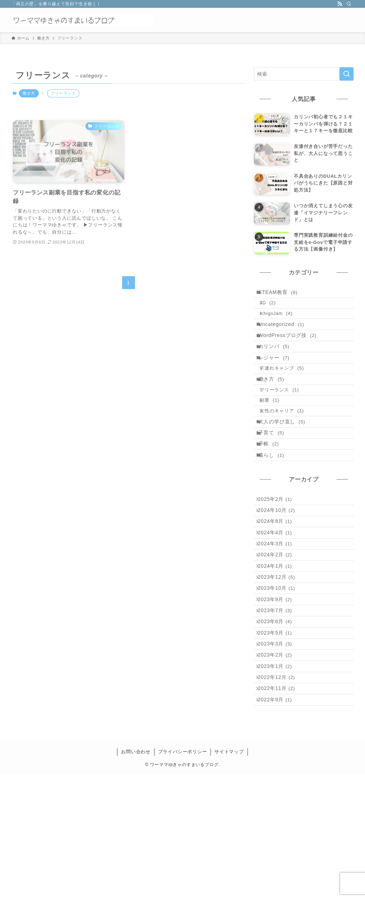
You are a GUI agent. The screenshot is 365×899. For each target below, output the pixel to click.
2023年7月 (278, 704)
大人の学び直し (286, 464)
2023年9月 (278, 690)
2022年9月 (278, 823)
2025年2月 (278, 557)
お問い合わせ (136, 876)
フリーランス (284, 423)
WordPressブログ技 (292, 351)
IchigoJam (281, 322)
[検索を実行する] (346, 74)
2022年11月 (280, 808)
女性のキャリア (287, 450)
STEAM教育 (282, 294)
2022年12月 (280, 793)
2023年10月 (280, 675)
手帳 (273, 494)
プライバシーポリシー (182, 876)
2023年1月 (278, 778)
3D (273, 308)
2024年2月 (278, 630)
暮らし (275, 509)
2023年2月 (278, 764)
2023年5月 (278, 734)
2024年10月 (280, 571)
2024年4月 (278, 601)
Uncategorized (286, 336)
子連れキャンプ (287, 394)
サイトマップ (229, 876)
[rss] (339, 4)
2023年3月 (278, 749)
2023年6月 (278, 719)
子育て (275, 479)
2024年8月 (278, 586)
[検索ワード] (304, 74)
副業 (275, 436)
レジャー (278, 380)
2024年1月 (278, 645)
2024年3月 (278, 616)
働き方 (28, 93)
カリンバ (278, 366)
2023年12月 (280, 660)
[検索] (349, 4)
